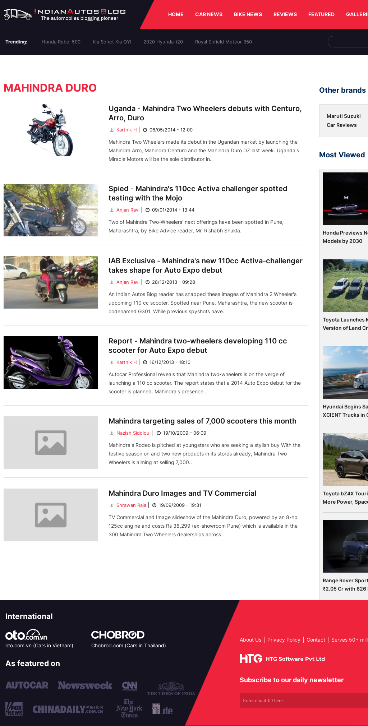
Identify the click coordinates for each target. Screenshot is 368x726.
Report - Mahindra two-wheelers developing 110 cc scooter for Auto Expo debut (198, 346)
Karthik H (123, 130)
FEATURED (321, 14)
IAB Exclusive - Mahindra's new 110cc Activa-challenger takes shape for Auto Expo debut (206, 265)
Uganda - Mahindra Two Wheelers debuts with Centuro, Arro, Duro (205, 113)
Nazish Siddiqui (130, 433)
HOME (176, 14)
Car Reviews (342, 125)
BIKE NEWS (248, 14)
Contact (316, 640)
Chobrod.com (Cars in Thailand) (128, 645)
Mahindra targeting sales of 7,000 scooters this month (202, 421)
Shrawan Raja (127, 505)
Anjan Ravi (124, 210)
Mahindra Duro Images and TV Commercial (182, 493)
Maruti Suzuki (344, 116)
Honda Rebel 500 (61, 42)
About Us (250, 640)
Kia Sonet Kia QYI (112, 42)
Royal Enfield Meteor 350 (223, 42)
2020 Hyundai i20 (163, 42)
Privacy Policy (283, 640)
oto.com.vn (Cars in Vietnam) (39, 645)
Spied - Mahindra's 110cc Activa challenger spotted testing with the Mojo (198, 193)
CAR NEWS (208, 14)
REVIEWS (285, 14)
